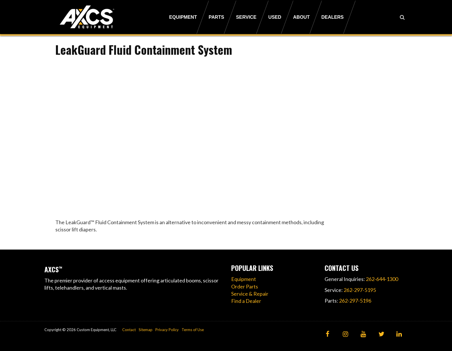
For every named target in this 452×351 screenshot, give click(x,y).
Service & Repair (249, 293)
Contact (129, 329)
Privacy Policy (167, 329)
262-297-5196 (355, 300)
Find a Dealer (246, 301)
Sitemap (145, 329)
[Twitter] (381, 334)
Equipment (243, 279)
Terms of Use (193, 329)
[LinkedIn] (399, 334)
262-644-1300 (382, 279)
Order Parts (244, 286)
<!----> (190, 136)
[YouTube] (363, 334)
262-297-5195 (360, 290)
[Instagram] (345, 334)
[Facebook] (327, 334)
